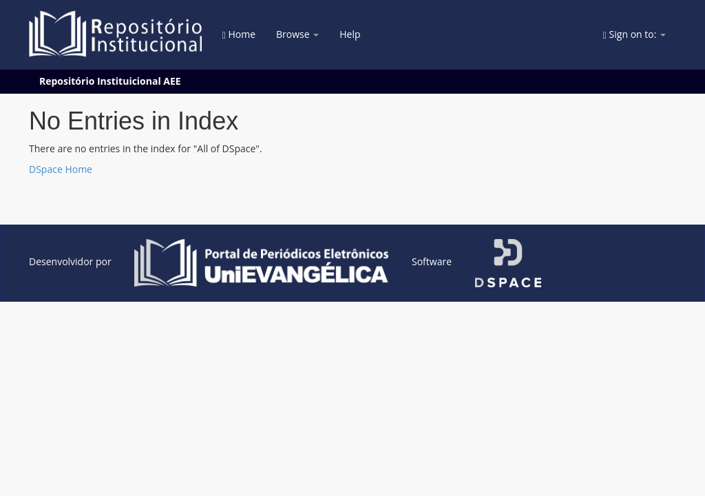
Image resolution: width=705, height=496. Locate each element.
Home (238, 34)
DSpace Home (60, 169)
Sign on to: (634, 34)
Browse (297, 34)
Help (349, 34)
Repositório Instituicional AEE (110, 80)
